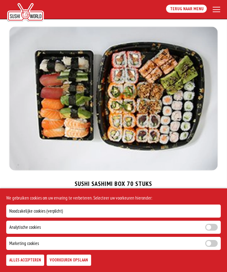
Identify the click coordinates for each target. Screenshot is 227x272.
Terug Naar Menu (186, 9)
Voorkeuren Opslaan (69, 260)
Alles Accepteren (25, 260)
